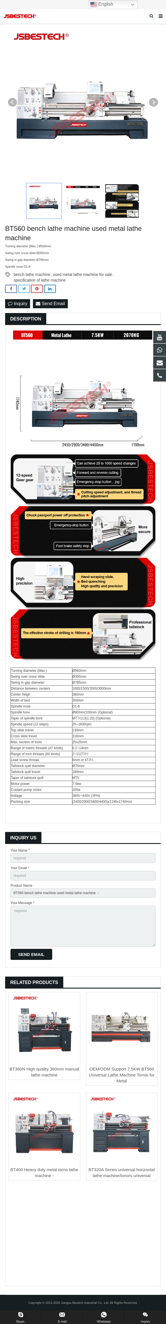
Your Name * (20, 850)
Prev (12, 102)
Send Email (50, 303)
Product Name (21, 886)
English (101, 4)
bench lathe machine (32, 274)
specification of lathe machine (40, 280)
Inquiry (17, 303)
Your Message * (22, 903)
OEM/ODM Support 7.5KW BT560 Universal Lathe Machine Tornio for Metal (122, 1075)
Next (153, 102)
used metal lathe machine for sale (82, 274)
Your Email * (19, 868)
